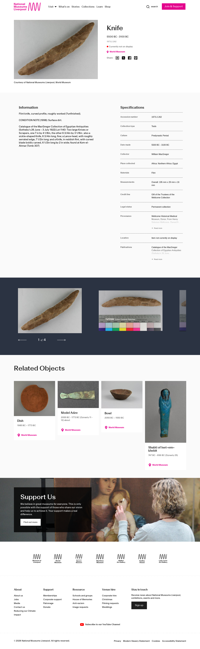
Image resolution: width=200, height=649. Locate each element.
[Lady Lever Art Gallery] (163, 558)
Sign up (139, 605)
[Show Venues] (56, 7)
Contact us (19, 607)
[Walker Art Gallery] (121, 558)
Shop (108, 7)
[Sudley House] (142, 558)
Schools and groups (82, 596)
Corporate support (52, 599)
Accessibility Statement (174, 641)
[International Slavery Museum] (79, 558)
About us (18, 596)
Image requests (80, 607)
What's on (64, 7)
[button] (53, 312)
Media (17, 603)
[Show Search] (152, 7)
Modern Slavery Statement (136, 641)
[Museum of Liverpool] (37, 558)
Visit (50, 7)
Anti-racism (78, 603)
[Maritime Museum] (100, 558)
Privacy (117, 641)
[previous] (22, 340)
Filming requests (110, 603)
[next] (61, 340)
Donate (47, 607)
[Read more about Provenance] (167, 222)
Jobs (16, 599)
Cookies (156, 641)
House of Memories (82, 599)
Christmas (107, 599)
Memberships (50, 596)
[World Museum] (58, 558)
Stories (76, 7)
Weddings (107, 607)
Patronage (48, 603)
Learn (100, 7)
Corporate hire (109, 596)
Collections (88, 7)
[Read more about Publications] (167, 253)
